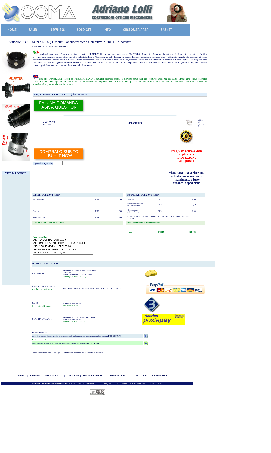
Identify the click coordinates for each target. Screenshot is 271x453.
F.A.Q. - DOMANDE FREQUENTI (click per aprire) (60, 94)
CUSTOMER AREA (135, 29)
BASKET (166, 29)
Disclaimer (73, 375)
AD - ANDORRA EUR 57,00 (63, 240)
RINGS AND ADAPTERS (57, 46)
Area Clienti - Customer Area (150, 375)
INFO (107, 29)
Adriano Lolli (117, 375)
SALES (33, 29)
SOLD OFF (84, 29)
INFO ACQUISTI (114, 336)
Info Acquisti (52, 375)
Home (20, 375)
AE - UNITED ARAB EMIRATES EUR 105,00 (63, 243)
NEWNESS (57, 29)
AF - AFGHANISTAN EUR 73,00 (63, 246)
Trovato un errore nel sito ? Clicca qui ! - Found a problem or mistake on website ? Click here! (67, 353)
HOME (12, 29)
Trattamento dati (92, 375)
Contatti (35, 375)
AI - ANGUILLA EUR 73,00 (63, 252)
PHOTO (42, 46)
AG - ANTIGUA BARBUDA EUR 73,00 (63, 249)
